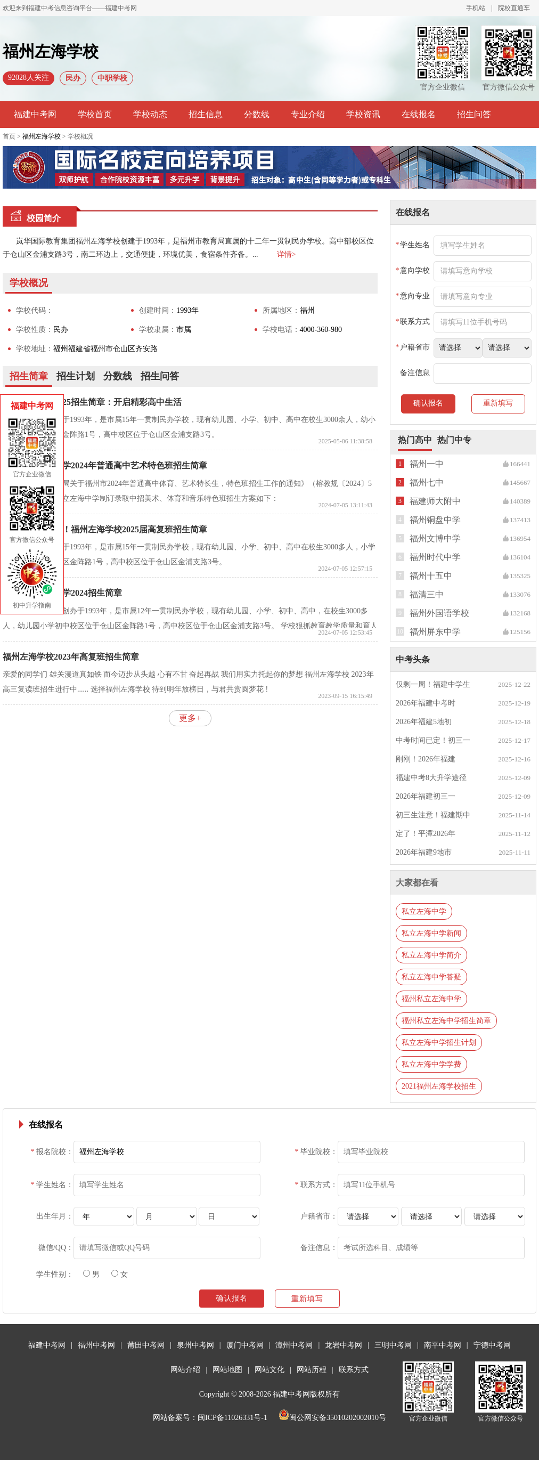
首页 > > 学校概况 (48, 136)
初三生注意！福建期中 (433, 815)
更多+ (190, 718)
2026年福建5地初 (424, 722)
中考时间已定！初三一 (433, 740)
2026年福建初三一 (425, 796)
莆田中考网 (146, 1345)
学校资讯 (363, 114)
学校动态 (150, 114)
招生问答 (474, 114)
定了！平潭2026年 (425, 834)
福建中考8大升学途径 (431, 778)
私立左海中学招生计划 (439, 1043)
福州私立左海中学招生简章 (446, 1021)
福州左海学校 (41, 136)
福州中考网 (96, 1345)
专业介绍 (308, 114)
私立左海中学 (424, 911)
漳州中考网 (294, 1345)
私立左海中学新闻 (431, 933)
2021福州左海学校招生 (439, 1086)
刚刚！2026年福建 (425, 759)
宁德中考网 (492, 1345)
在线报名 (419, 114)
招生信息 (206, 114)
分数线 (257, 114)
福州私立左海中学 (431, 999)
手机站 (475, 8)
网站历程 (311, 1370)
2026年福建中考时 (425, 703)
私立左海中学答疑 (431, 977)
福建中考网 (35, 114)
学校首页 (95, 114)
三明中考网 (393, 1345)
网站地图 (227, 1370)
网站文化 (269, 1370)
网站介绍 (185, 1370)
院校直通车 (514, 8)
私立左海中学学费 (431, 1064)
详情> (286, 254)
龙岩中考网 (343, 1345)
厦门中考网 (245, 1345)
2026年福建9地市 (424, 852)
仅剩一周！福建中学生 (433, 684)
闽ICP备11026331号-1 (232, 1418)
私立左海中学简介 (431, 955)
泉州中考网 (195, 1345)
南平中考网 (442, 1345)
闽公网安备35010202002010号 (332, 1418)
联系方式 (354, 1370)
